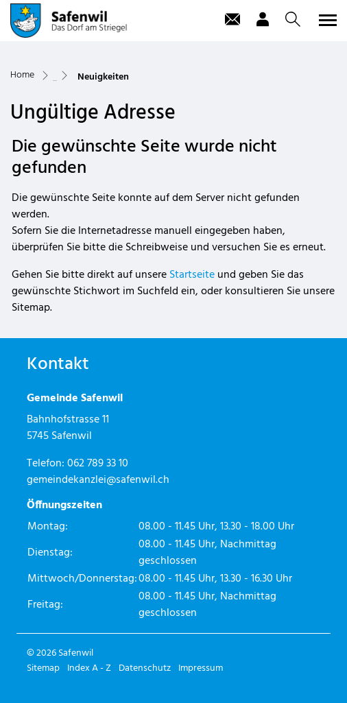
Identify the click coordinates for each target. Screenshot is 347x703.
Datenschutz (145, 668)
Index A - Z (89, 668)
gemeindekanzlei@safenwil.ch (98, 480)
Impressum (200, 668)
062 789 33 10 (97, 464)
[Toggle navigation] (326, 20)
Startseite (192, 275)
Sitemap (43, 668)
